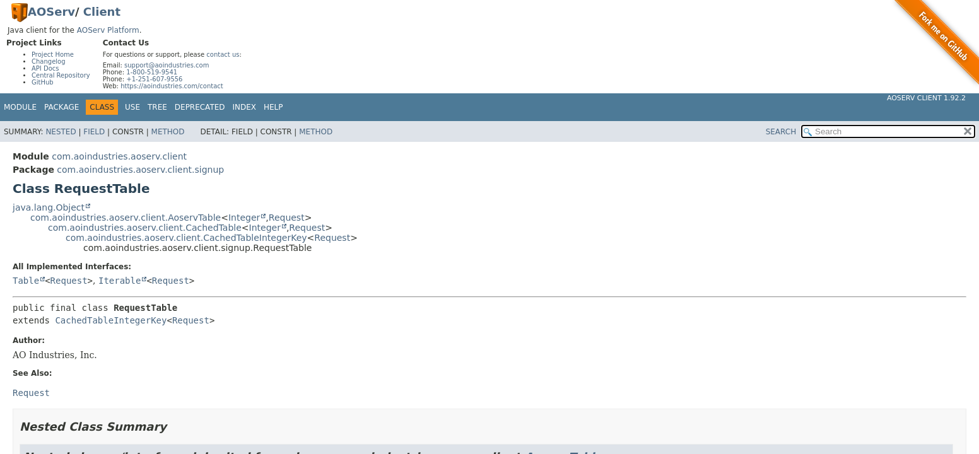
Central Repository (61, 75)
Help (273, 107)
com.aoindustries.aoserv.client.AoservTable (125, 217)
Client (101, 11)
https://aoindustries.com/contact (171, 86)
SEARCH (781, 131)
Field (94, 131)
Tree (157, 107)
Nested (60, 131)
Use (132, 107)
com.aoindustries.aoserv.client (119, 156)
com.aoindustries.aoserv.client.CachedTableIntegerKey (186, 238)
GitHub (43, 82)
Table (26, 281)
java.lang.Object (49, 207)
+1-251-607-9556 (154, 79)
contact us (222, 54)
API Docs (45, 68)
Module (20, 107)
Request (287, 217)
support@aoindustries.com (166, 65)
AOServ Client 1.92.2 (926, 98)
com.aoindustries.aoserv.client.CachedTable (145, 228)
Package (61, 107)
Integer (244, 217)
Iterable (119, 281)
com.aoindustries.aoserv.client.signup (140, 170)
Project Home (53, 54)
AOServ (51, 11)
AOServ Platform (108, 30)
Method (168, 131)
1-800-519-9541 (151, 72)
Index (245, 107)
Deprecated (200, 107)
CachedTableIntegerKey (111, 320)
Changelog (49, 61)
